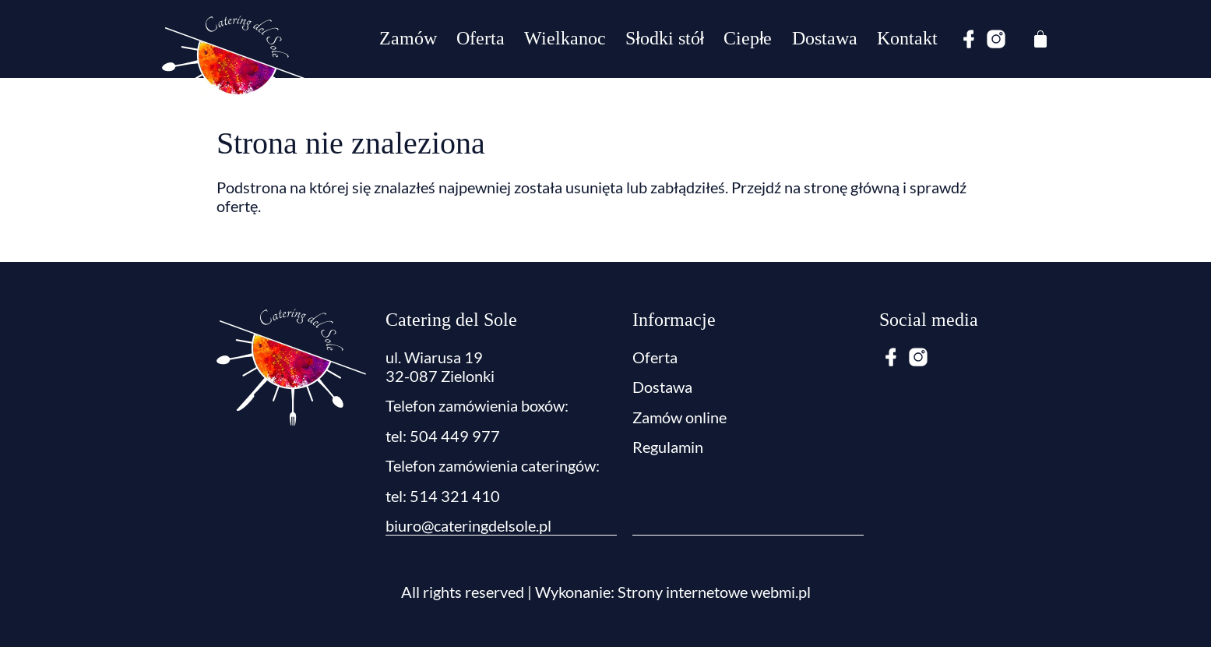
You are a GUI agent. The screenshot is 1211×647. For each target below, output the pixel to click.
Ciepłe (747, 38)
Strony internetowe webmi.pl (714, 591)
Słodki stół (664, 38)
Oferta (480, 38)
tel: (397, 495)
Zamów (408, 38)
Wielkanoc (565, 38)
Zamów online (679, 417)
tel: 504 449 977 (442, 435)
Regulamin (667, 446)
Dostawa (824, 38)
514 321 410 (455, 495)
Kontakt (907, 38)
